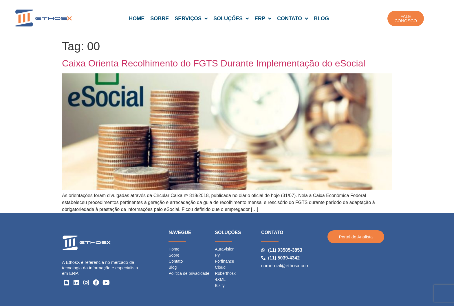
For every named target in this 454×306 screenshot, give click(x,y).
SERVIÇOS (191, 18)
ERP (263, 18)
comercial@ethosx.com (285, 265)
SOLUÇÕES (231, 18)
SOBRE (159, 18)
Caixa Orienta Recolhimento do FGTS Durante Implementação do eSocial (213, 63)
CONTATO (292, 18)
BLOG (321, 18)
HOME (136, 18)
